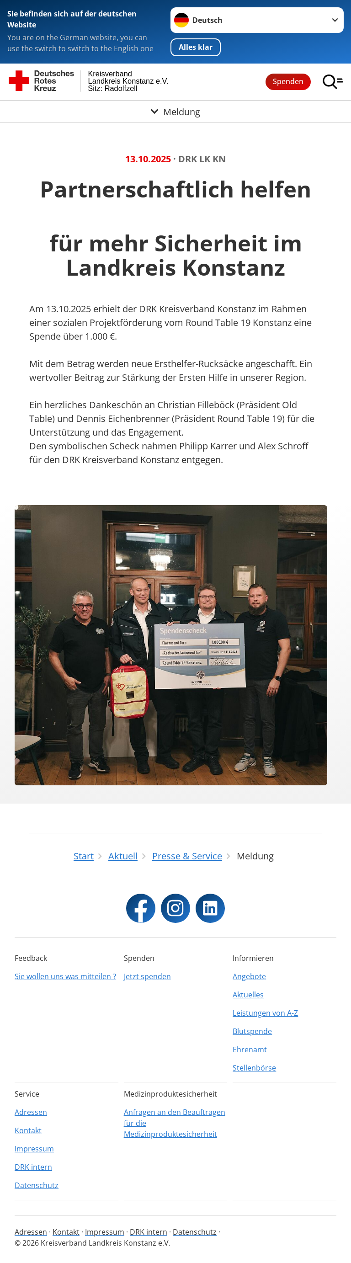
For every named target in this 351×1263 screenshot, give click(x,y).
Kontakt (28, 1130)
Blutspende (252, 1031)
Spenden (288, 81)
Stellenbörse (254, 1068)
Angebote (249, 976)
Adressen (31, 1112)
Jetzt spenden (147, 976)
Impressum (34, 1149)
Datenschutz (36, 1185)
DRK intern (33, 1167)
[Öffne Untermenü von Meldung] (175, 112)
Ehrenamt (250, 1050)
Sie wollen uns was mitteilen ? (65, 976)
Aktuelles (248, 995)
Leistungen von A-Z (265, 1013)
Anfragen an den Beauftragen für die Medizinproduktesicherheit (174, 1123)
